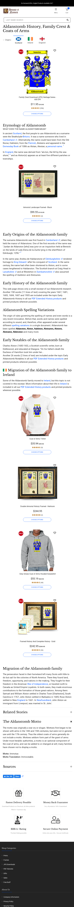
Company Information (11, 897)
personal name (54, 146)
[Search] (67, 20)
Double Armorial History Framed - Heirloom (37, 506)
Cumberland (9, 140)
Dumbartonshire (44, 272)
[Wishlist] (54, 50)
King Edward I (20, 262)
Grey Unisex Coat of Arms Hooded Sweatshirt (37, 574)
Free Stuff (7, 882)
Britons (26, 136)
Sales (5, 878)
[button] (37, 710)
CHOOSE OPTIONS (37, 114)
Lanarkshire (8, 272)
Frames (6, 860)
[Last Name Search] (37, 20)
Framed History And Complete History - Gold (37, 641)
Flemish (32, 143)
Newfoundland (44, 700)
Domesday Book (11, 146)
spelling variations (20, 325)
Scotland (17, 133)
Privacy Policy (8, 901)
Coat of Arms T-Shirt (37, 439)
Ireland (30, 40)
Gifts (5, 873)
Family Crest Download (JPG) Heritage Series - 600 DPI (37, 98)
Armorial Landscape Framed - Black (37, 207)
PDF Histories (8, 869)
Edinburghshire (53, 259)
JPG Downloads (9, 864)
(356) (42, 108)
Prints (6, 855)
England (42, 40)
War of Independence (37, 684)
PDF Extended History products (47, 298)
